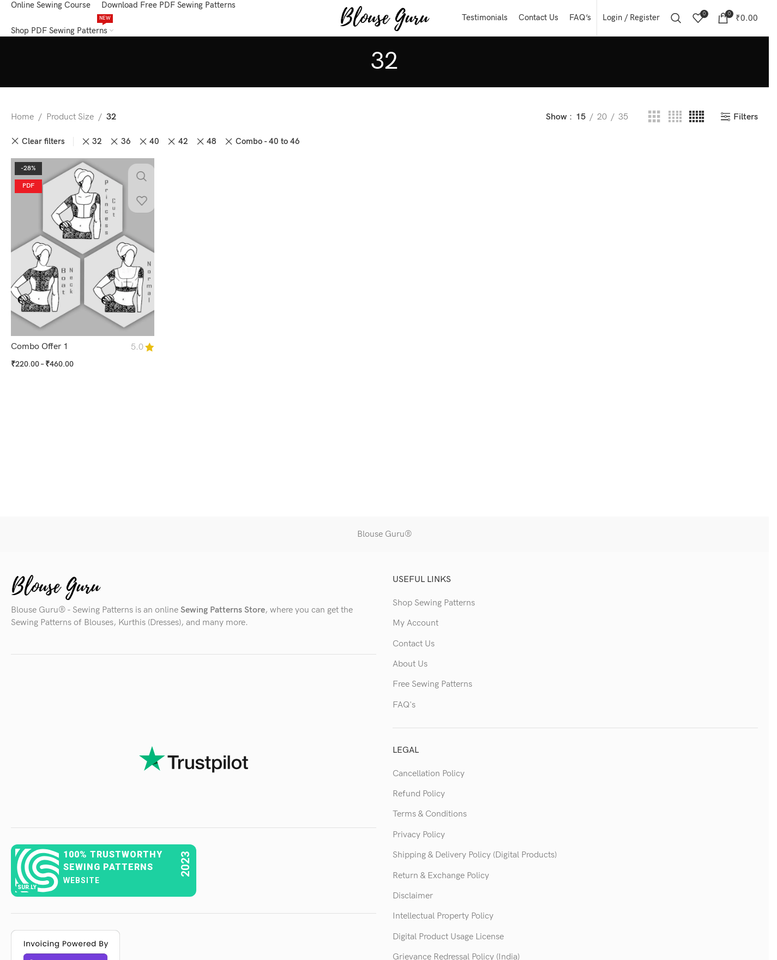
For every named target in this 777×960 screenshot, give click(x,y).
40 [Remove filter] (154, 149)
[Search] (676, 22)
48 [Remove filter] (211, 149)
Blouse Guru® (384, 542)
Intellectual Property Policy (443, 924)
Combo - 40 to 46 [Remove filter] (268, 149)
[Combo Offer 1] (81, 253)
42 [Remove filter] (183, 149)
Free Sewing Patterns (432, 692)
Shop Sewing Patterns (434, 610)
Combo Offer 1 (39, 351)
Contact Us (414, 651)
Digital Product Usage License (448, 944)
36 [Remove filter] (126, 149)
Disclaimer (413, 903)
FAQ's (404, 712)
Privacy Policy (419, 842)
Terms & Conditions (430, 822)
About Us (410, 672)
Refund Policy (419, 801)
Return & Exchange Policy (441, 883)
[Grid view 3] (654, 125)
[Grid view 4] (675, 125)
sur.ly (27, 895)
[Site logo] (385, 21)
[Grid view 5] (696, 125)
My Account (415, 631)
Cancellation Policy (429, 781)
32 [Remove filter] (97, 149)
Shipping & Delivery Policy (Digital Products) (475, 862)
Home (22, 124)
